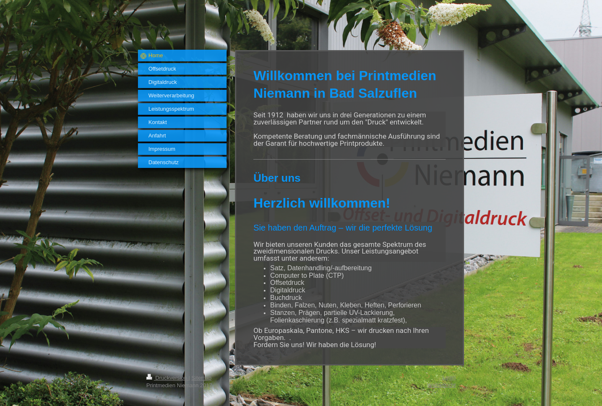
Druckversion (167, 378)
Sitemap (201, 378)
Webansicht (441, 385)
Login (449, 377)
